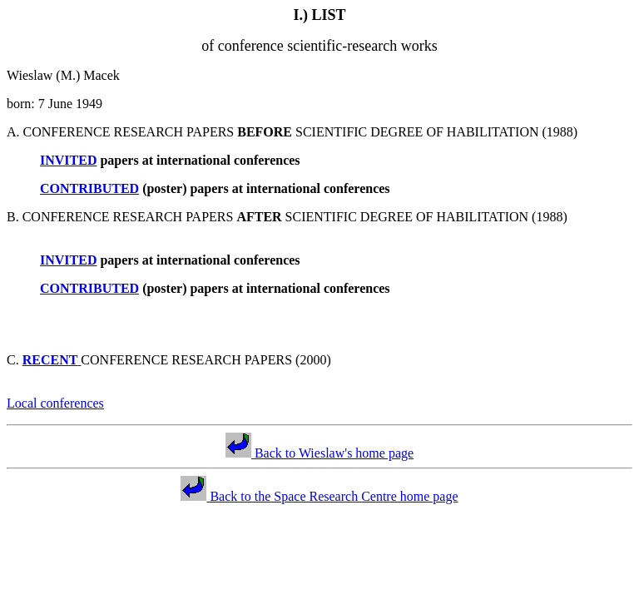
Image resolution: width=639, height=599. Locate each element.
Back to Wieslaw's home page (319, 453)
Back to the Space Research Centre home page (319, 496)
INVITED (68, 160)
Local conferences (55, 403)
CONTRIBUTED (89, 188)
